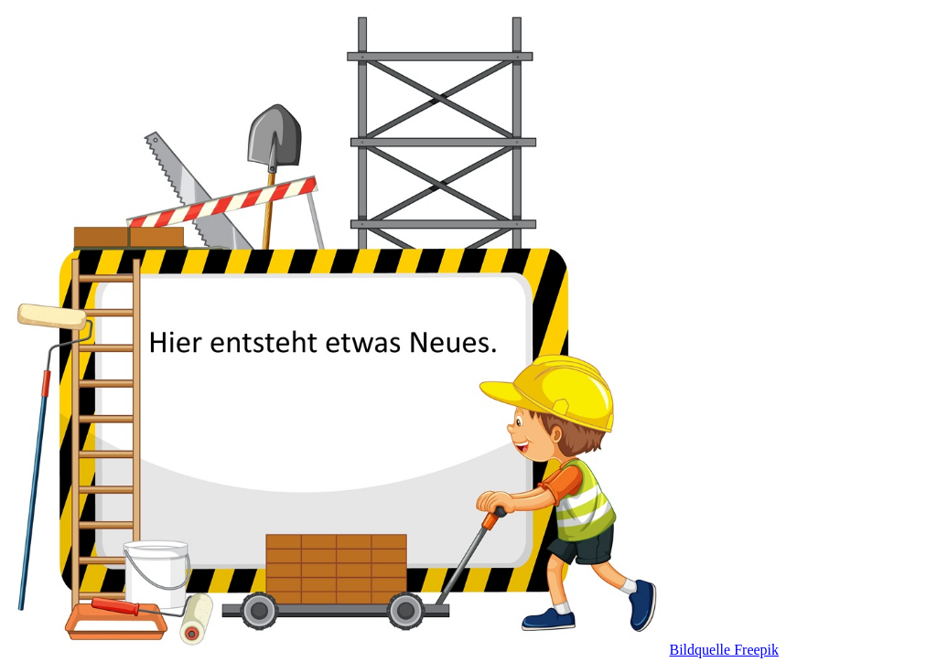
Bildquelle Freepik (720, 646)
